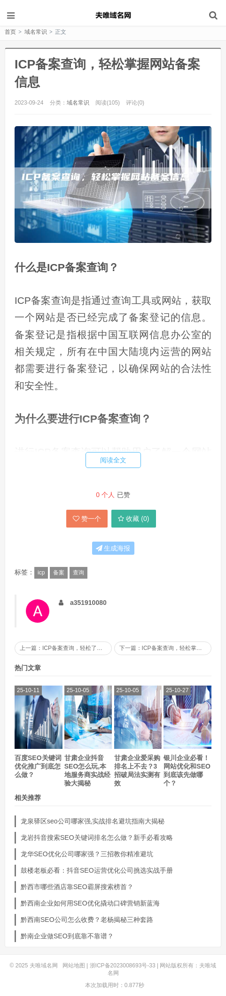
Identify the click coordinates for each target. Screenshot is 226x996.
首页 (10, 32)
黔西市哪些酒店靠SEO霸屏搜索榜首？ (77, 886)
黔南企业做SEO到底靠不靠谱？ (67, 936)
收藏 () (133, 518)
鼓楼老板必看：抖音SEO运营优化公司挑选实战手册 (97, 870)
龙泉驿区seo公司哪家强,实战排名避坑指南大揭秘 (92, 821)
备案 (58, 572)
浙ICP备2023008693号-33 (123, 965)
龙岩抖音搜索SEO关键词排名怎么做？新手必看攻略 (97, 837)
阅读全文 (113, 460)
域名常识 (35, 32)
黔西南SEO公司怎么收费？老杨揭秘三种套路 (87, 919)
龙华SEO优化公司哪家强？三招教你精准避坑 (87, 854)
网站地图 (73, 965)
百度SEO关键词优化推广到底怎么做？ (38, 766)
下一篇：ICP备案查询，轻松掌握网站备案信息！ (165, 648)
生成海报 (113, 548)
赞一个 (87, 518)
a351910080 (88, 602)
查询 (78, 572)
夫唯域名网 (113, 15)
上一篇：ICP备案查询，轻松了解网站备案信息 (66, 648)
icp (41, 572)
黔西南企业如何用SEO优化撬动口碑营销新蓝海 (90, 903)
